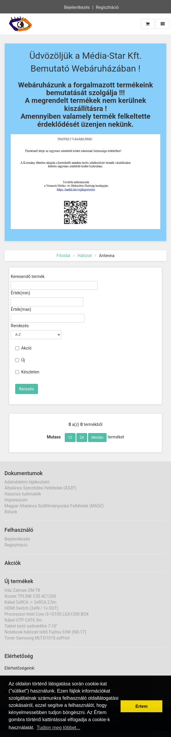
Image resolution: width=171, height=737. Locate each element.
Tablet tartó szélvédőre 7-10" (30, 626)
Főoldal (63, 255)
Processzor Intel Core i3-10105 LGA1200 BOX (46, 614)
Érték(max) (21, 309)
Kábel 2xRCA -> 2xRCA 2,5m (30, 602)
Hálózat (84, 255)
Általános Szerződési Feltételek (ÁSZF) (40, 488)
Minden (97, 437)
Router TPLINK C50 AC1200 (30, 596)
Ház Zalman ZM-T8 (22, 590)
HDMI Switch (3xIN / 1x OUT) (31, 608)
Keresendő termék (27, 276)
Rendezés (20, 325)
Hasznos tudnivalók (22, 494)
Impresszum (15, 499)
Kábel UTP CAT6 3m (23, 620)
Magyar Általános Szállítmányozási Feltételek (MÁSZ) (54, 505)
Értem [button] (141, 706)
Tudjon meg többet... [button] (58, 727)
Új (20, 360)
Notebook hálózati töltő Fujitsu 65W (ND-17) (45, 632)
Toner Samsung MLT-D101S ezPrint (37, 638)
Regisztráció (107, 7)
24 (82, 437)
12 (70, 437)
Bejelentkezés (77, 7)
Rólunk (10, 511)
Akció (23, 348)
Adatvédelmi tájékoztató (27, 482)
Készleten (27, 372)
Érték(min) (20, 293)
